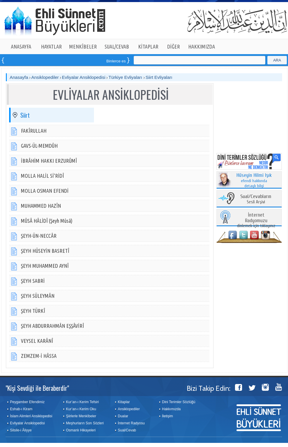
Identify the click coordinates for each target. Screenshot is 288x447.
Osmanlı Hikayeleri (81, 430)
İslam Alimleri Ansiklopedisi (31, 416)
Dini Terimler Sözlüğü (178, 402)
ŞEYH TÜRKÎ (33, 311)
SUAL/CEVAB (117, 46)
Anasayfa (19, 77)
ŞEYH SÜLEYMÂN (37, 296)
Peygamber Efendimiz (27, 402)
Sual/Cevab (127, 430)
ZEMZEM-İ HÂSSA (39, 356)
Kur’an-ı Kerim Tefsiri (82, 402)
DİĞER (173, 46)
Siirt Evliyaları (158, 77)
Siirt (25, 115)
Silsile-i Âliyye (21, 430)
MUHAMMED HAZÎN (41, 206)
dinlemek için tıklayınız (256, 220)
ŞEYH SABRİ (33, 281)
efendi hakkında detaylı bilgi (254, 180)
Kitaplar (124, 402)
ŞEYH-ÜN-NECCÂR (39, 236)
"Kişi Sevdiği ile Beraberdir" (37, 388)
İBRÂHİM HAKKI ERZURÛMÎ (49, 161)
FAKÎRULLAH (34, 131)
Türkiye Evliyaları (126, 77)
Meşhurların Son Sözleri (85, 423)
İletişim (167, 416)
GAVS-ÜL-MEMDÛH (39, 146)
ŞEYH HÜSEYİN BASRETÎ (45, 251)
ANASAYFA (21, 46)
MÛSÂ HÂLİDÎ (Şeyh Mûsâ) (46, 221)
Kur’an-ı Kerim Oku (81, 409)
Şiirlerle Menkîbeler (81, 416)
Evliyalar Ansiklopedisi (83, 77)
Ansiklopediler (45, 77)
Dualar (123, 416)
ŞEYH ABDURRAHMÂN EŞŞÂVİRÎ (52, 326)
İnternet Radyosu (131, 423)
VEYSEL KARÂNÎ (37, 341)
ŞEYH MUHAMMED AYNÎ (45, 266)
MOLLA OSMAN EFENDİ (45, 191)
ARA (277, 60)
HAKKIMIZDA (201, 46)
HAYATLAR (51, 46)
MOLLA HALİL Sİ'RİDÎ (42, 176)
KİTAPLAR (148, 46)
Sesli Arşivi (255, 199)
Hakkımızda (171, 409)
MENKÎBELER (83, 46)
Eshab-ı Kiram (21, 409)
